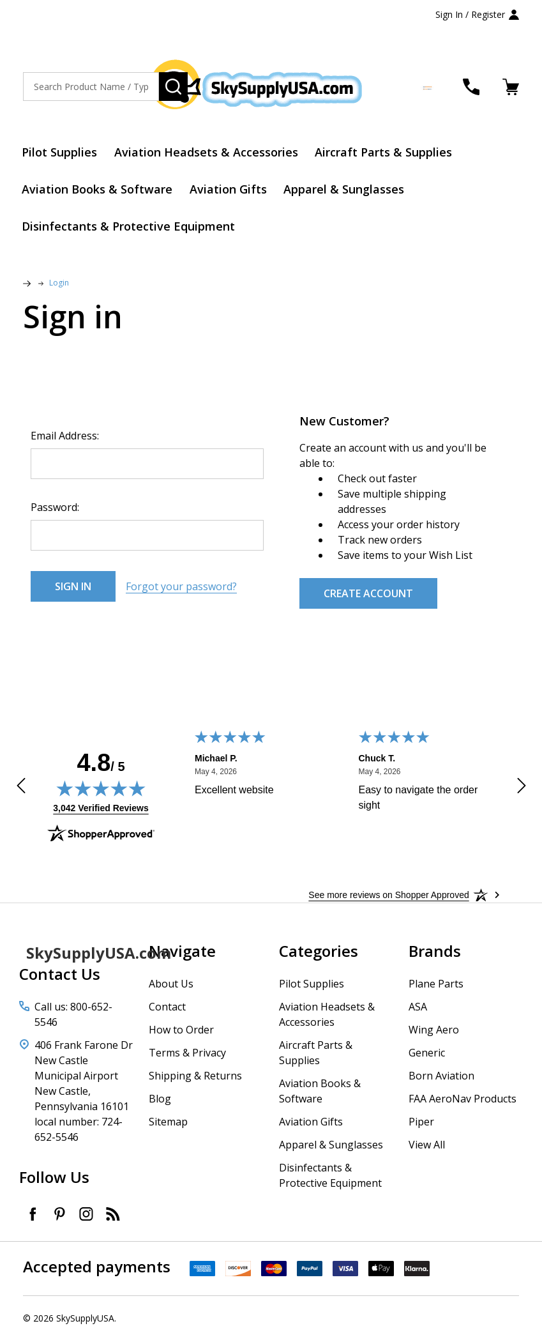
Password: (55, 509)
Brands (435, 952)
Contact (167, 1009)
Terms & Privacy (187, 1055)
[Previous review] (21, 789)
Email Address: (65, 438)
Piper (421, 1124)
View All (427, 1147)
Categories (318, 952)
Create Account (368, 595)
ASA (418, 1009)
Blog (160, 1101)
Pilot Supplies (60, 152)
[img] (101, 790)
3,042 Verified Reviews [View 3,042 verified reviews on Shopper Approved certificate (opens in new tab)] (100, 809)
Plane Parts (436, 986)
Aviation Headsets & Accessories (208, 152)
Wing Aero (434, 1032)
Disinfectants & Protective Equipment (129, 228)
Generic (427, 1055)
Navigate (182, 952)
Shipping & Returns (195, 1078)
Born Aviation (441, 1078)
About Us (171, 986)
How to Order (181, 1032)
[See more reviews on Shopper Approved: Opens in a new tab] (388, 897)
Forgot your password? (181, 588)
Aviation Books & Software (98, 190)
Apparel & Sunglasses (347, 190)
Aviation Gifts (230, 190)
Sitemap (168, 1124)
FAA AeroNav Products (462, 1101)
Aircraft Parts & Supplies (386, 152)
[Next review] (522, 789)
